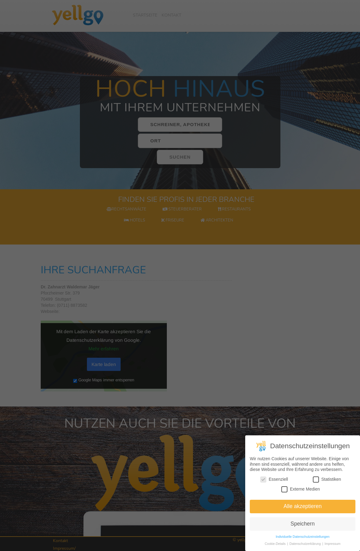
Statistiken (327, 481)
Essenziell (274, 481)
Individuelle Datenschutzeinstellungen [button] (303, 538)
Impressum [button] (332, 545)
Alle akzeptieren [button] (302, 508)
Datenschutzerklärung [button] (306, 545)
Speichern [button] (303, 525)
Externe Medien (300, 491)
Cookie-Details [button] (276, 545)
